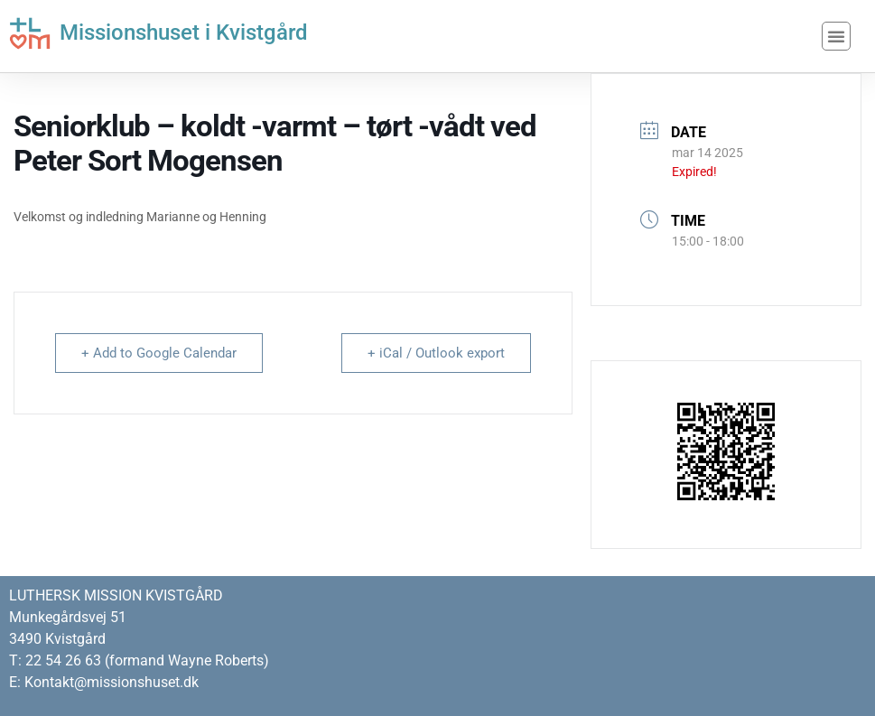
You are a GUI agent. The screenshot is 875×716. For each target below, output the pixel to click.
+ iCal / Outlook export (436, 353)
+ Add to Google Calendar (159, 353)
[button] (836, 36)
